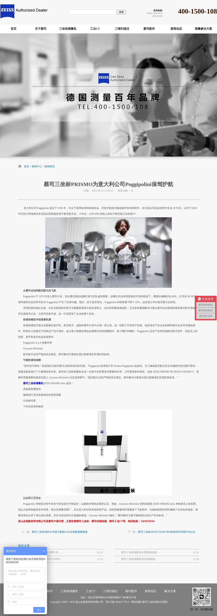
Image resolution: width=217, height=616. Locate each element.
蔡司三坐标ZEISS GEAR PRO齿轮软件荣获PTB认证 (166, 532)
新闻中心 (37, 166)
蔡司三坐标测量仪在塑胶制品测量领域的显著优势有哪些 (140, 552)
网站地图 (135, 602)
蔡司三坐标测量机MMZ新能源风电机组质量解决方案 (140, 559)
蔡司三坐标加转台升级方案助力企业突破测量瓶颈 (60, 532)
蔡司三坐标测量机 (33, 383)
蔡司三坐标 (148, 602)
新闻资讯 (49, 166)
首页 (26, 166)
